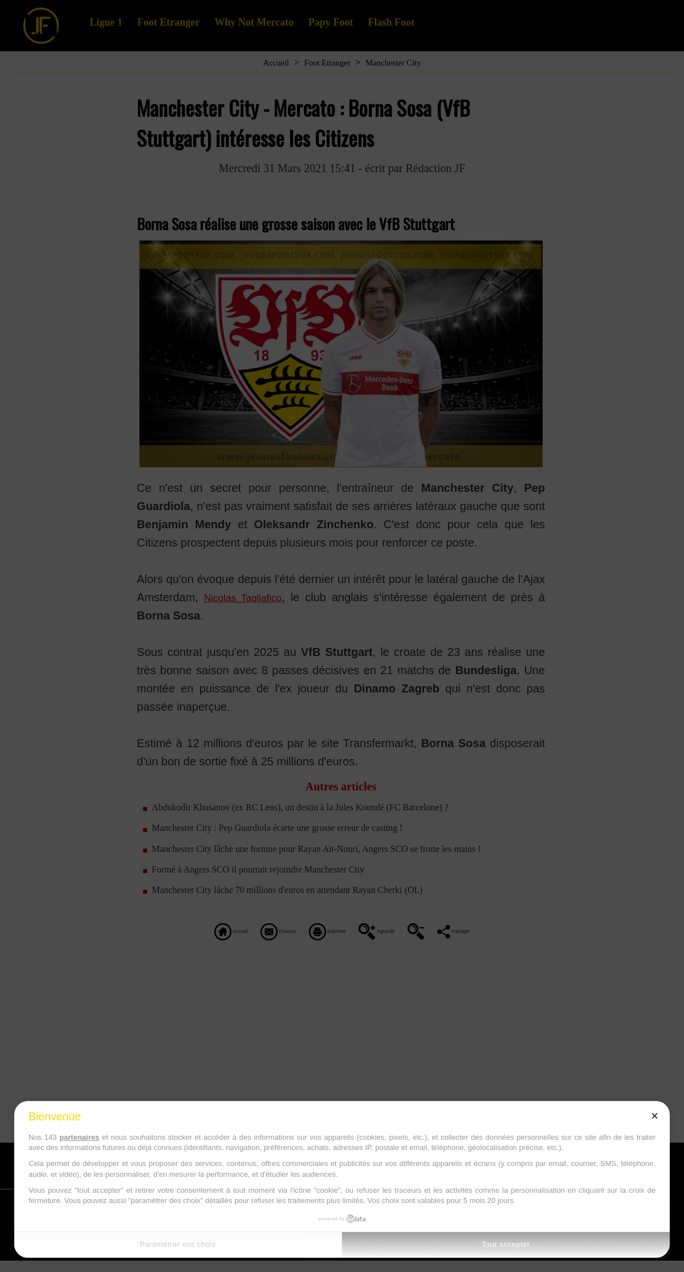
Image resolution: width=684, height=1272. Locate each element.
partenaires (79, 1137)
